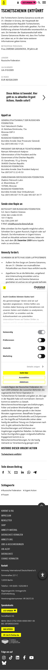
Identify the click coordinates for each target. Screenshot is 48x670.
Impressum (6, 515)
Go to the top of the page (41, 505)
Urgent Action (30, 490)
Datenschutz (7, 553)
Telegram (34, 472)
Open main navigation (44, 2)
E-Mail (16, 472)
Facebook (3, 472)
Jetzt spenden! (28, 2)
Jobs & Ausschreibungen (12, 544)
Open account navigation (18, 2)
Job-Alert (5, 549)
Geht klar (24, 373)
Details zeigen (33, 367)
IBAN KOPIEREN (8, 629)
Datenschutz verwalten (12, 534)
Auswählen (24, 377)
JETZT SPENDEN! (8, 610)
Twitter (10, 472)
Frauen (6, 494)
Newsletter (6, 520)
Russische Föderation (12, 490)
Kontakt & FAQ (7, 510)
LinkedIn (22, 472)
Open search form (39, 2)
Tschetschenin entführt (11, 454)
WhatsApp (29, 472)
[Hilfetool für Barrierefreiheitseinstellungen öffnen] (42, 575)
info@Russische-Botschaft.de (20, 223)
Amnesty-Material (9, 530)
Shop (3, 525)
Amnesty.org (7, 539)
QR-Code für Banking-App (11, 635)
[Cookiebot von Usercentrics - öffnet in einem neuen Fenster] (34, 287)
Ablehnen (24, 382)
